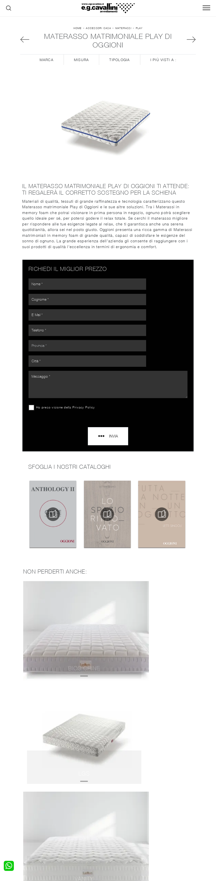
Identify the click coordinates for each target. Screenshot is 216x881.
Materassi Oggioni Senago (108, 750)
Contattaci (165, 807)
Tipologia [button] (119, 68)
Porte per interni (125, 802)
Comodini (28, 817)
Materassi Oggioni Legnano (108, 761)
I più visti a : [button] (163, 68)
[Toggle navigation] (206, 8)
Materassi (123, 32)
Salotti (71, 802)
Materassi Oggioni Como (108, 716)
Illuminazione (122, 807)
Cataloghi (164, 812)
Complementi (122, 812)
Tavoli (70, 812)
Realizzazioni (167, 817)
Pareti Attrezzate (80, 807)
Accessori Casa (98, 32)
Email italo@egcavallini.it (121, 839)
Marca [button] (46, 68)
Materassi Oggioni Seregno (108, 739)
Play (139, 32)
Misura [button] (81, 68)
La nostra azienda (171, 802)
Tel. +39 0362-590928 (164, 834)
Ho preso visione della (67, 381)
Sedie (70, 817)
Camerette (29, 807)
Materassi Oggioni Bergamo (108, 727)
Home (77, 32)
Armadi (26, 812)
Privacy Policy (85, 381)
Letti (24, 802)
